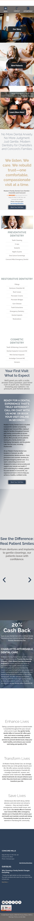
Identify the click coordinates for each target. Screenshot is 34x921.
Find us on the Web (19, 917)
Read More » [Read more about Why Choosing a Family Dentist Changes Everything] (5, 882)
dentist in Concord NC (17, 471)
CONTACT (17, 11)
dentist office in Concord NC (13, 733)
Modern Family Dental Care (13, 425)
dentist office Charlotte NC (24, 683)
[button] (5, 8)
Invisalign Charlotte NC (12, 772)
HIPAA (30, 915)
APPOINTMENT (28, 11)
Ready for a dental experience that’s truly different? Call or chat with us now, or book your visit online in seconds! (17, 410)
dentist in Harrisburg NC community (17, 820)
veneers (23, 772)
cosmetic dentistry (24, 768)
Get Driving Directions (17, 203)
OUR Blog (6, 867)
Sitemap (11, 917)
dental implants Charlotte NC (20, 770)
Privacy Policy (23, 915)
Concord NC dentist (10, 427)
